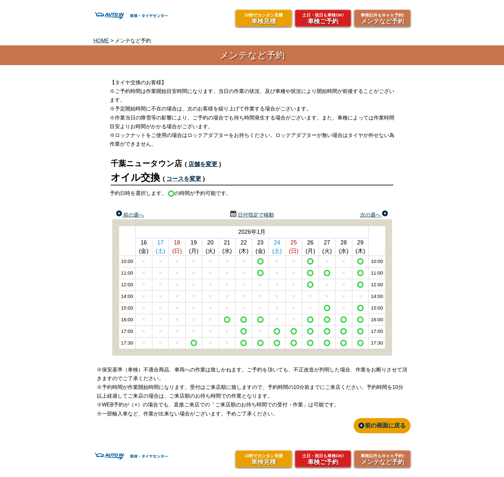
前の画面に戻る (385, 425)
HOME (101, 40)
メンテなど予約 (382, 18)
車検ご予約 (323, 18)
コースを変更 (183, 179)
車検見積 (264, 18)
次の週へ (374, 214)
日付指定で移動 (256, 215)
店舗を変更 (202, 164)
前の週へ (130, 214)
